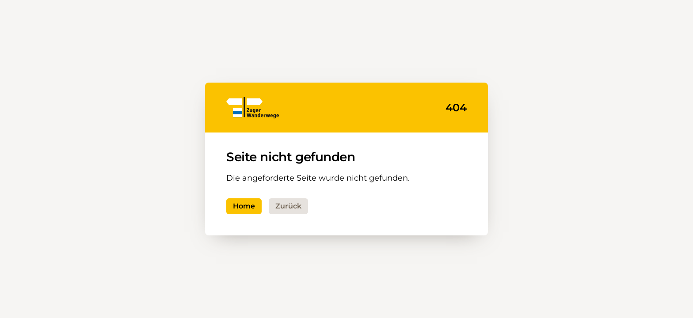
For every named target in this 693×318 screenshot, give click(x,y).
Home (244, 206)
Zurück (288, 206)
